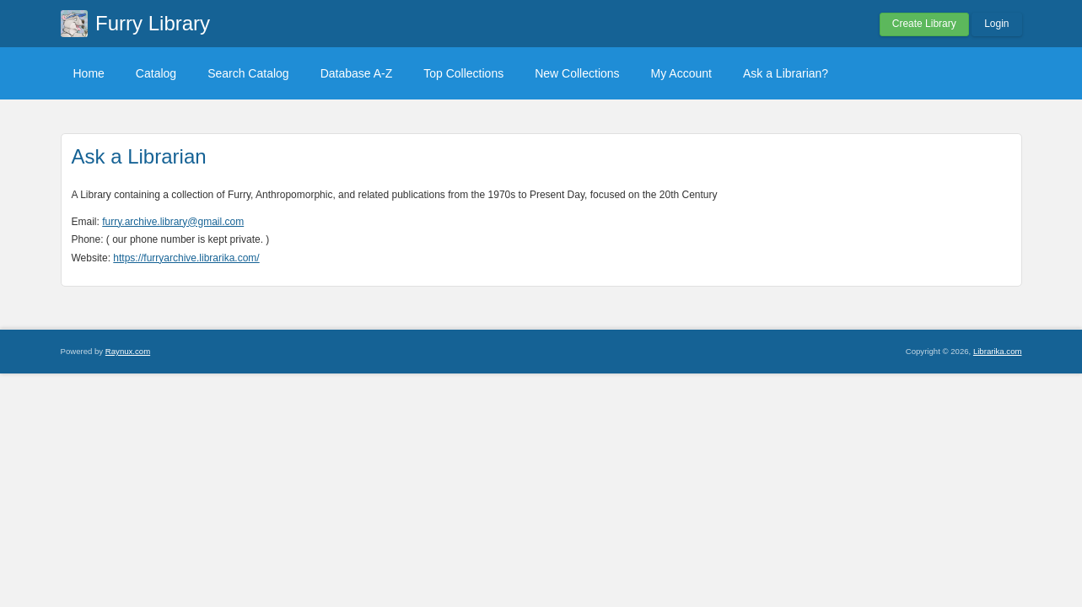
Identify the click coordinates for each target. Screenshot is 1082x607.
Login (996, 24)
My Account (681, 73)
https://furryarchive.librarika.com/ (186, 258)
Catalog (156, 73)
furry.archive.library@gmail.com (173, 222)
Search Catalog (248, 73)
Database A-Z (356, 73)
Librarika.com (997, 351)
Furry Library (152, 23)
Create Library (924, 24)
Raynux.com (127, 351)
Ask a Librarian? (785, 73)
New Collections (577, 73)
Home (89, 73)
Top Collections (463, 73)
